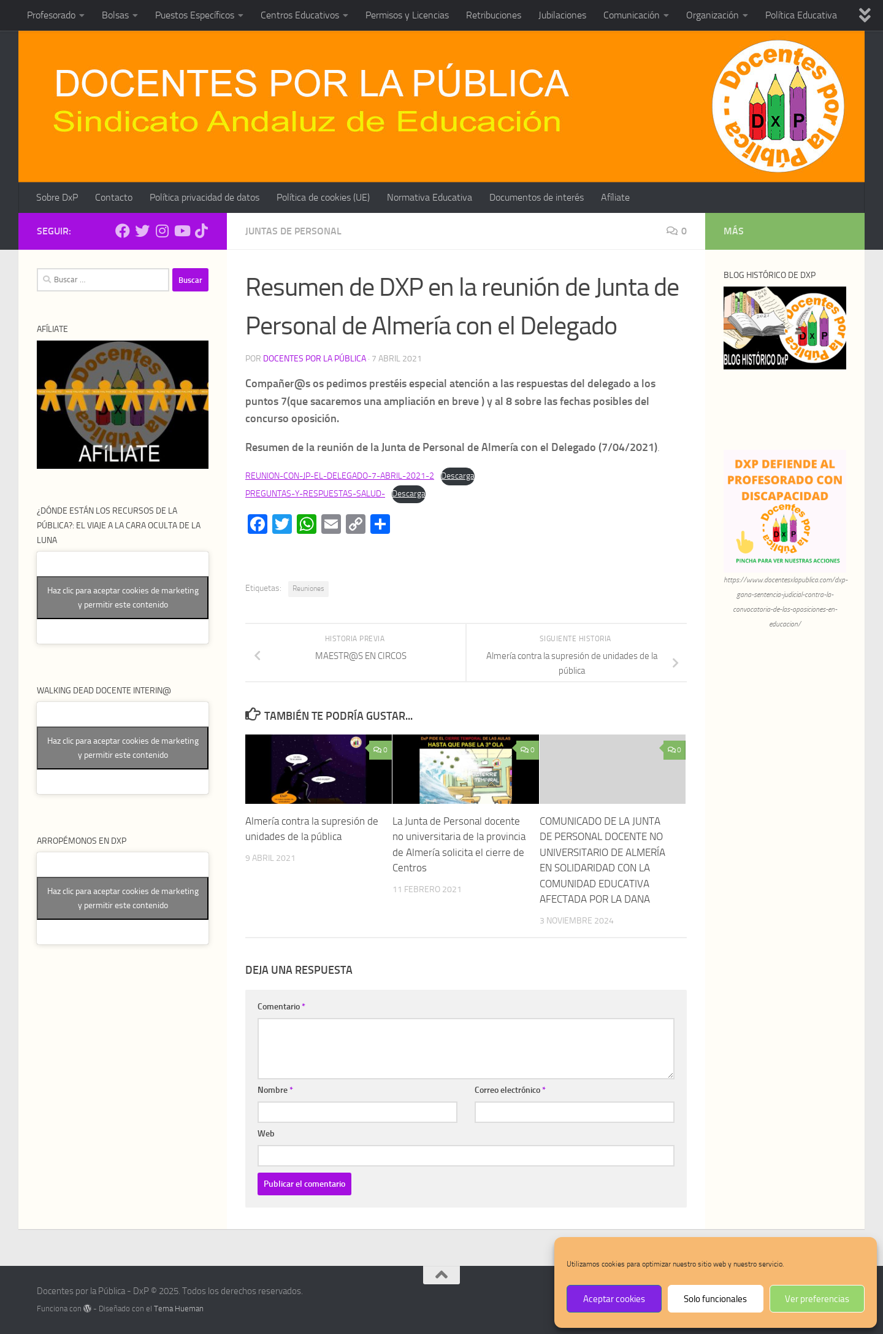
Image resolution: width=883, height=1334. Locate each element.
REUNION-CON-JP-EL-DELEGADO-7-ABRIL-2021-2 (339, 476)
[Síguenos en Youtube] (181, 230)
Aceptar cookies (614, 1299)
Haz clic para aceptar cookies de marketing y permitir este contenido (123, 597)
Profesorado (51, 15)
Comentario (281, 1006)
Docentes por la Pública (314, 358)
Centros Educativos (300, 15)
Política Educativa (801, 15)
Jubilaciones (562, 15)
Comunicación (631, 15)
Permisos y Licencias (407, 15)
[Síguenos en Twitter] (142, 230)
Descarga (458, 476)
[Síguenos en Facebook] (122, 230)
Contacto (113, 197)
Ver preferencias (817, 1299)
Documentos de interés (536, 197)
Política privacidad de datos (204, 197)
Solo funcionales (715, 1299)
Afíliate (615, 197)
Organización (712, 15)
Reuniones (308, 588)
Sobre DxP (57, 197)
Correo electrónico (510, 1090)
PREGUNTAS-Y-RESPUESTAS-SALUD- (315, 493)
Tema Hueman (179, 1308)
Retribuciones (493, 15)
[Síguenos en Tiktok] (201, 230)
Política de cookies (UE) (323, 197)
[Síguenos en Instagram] (162, 230)
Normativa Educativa (429, 197)
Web (266, 1133)
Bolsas (115, 15)
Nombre (275, 1090)
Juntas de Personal (293, 231)
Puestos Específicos (194, 15)
